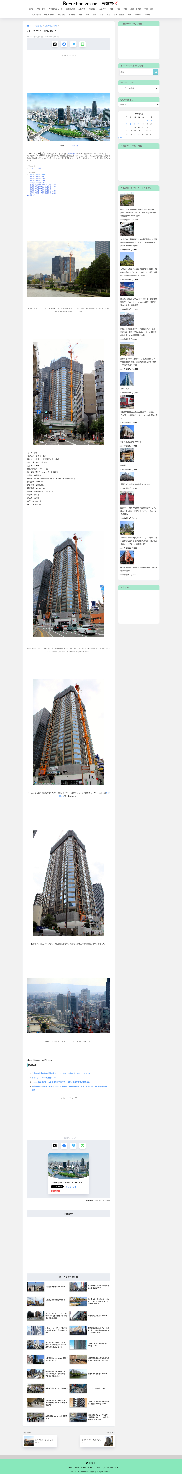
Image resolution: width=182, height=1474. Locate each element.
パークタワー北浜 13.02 (37, 183)
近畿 (111, 9)
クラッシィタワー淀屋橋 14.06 (44, 1078)
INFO (31, 9)
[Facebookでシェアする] (64, 44)
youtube (138, 15)
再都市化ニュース (56, 9)
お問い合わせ (107, 1467)
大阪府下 (102, 9)
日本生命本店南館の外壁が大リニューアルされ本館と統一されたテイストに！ (62, 1073)
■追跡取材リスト (33, 195)
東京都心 (61, 15)
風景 (129, 15)
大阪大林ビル (72, 154)
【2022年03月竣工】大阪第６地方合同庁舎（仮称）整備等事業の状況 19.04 (61, 1082)
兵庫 (118, 9)
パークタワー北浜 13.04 (37, 180)
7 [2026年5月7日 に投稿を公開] (138, 124)
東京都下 (71, 15)
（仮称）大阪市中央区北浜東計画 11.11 (42, 189)
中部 (125, 9)
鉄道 (94, 15)
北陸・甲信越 (135, 9)
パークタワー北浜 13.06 (37, 179)
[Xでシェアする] (55, 44)
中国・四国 (148, 9)
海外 (87, 15)
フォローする (56, 1187)
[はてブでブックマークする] (73, 44)
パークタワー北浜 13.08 (37, 174)
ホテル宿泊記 (119, 15)
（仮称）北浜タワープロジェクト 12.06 (42, 185)
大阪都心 (92, 9)
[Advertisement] (68, 74)
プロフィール (67, 1467)
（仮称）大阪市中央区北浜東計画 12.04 (42, 187)
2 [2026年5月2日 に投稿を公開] (147, 121)
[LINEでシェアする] (82, 44)
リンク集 (97, 1467)
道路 (108, 15)
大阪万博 (81, 9)
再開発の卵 (70, 9)
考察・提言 (40, 9)
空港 (101, 15)
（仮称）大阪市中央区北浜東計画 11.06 (42, 191)
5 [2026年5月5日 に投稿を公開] (130, 124)
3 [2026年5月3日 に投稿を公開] (151, 121)
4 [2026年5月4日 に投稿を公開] (126, 124)
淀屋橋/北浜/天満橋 (102, 1200)
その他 (147, 15)
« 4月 (120, 137)
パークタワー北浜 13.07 (37, 176)
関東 (80, 15)
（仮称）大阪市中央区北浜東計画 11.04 (42, 193)
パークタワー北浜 (35, 168)
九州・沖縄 (36, 15)
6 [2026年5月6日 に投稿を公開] (134, 124)
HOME (91, 1462)
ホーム (117, 1467)
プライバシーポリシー (83, 1467)
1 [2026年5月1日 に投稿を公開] (143, 121)
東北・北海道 (49, 15)
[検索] (155, 72)
